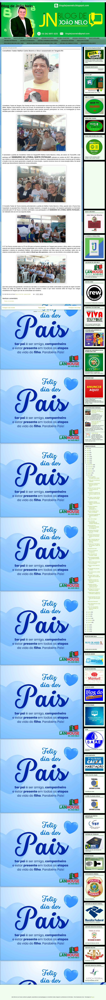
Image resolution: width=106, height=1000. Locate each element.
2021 (88, 456)
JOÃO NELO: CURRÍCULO (32, 38)
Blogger (92, 997)
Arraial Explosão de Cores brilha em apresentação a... (94, 598)
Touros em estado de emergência (93, 551)
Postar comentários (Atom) (43, 311)
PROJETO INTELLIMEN (94, 38)
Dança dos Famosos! (93, 601)
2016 (88, 627)
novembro (90, 466)
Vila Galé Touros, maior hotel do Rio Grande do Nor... (94, 576)
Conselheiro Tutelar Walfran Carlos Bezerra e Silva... (94, 503)
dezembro (90, 464)
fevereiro (90, 620)
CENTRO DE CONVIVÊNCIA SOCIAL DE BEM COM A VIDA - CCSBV (42, 43)
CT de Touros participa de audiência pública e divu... (94, 516)
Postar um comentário (9, 301)
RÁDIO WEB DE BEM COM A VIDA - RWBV (14, 43)
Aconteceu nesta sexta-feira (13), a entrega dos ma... (93, 531)
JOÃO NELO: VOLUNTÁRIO (63, 38)
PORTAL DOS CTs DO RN (82, 40)
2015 (88, 629)
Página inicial (7, 38)
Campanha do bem (92, 548)
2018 (88, 463)
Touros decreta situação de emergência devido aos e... (93, 559)
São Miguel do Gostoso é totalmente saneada (94, 589)
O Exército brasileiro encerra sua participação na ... (92, 508)
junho (89, 612)
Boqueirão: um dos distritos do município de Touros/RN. (97, 411)
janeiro (89, 622)
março (89, 618)
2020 (88, 458)
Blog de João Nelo (17, 6)
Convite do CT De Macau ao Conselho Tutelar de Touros (94, 545)
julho (89, 475)
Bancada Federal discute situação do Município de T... (94, 536)
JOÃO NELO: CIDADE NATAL (79, 38)
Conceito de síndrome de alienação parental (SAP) (94, 485)
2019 (88, 461)
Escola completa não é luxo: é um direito (93, 511)
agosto (89, 473)
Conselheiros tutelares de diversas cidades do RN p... (94, 494)
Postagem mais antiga (74, 307)
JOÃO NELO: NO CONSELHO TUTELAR (69, 43)
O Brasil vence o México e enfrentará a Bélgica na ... (94, 594)
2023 (88, 452)
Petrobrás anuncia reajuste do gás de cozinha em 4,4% (93, 586)
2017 (88, 625)
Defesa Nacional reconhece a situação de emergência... (93, 527)
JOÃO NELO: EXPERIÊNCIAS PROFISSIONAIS (48, 40)
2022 (88, 454)
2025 (88, 448)
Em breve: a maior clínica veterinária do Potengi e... (94, 498)
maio (89, 614)
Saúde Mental (94, 433)
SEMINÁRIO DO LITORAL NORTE (88, 43)
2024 (88, 450)
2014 (88, 631)
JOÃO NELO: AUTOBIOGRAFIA (27, 40)
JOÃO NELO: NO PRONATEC (10, 40)
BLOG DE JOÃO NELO (19, 38)
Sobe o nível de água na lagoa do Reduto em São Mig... (93, 541)
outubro (90, 468)
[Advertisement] (91, 184)
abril (89, 616)
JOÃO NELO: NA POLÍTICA (47, 38)
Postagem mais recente (8, 307)
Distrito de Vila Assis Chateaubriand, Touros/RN (96, 423)
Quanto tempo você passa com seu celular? (94, 562)
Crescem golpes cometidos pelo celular (93, 477)
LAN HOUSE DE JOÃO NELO (67, 40)
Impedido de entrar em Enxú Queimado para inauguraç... (93, 581)
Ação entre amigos (92, 519)
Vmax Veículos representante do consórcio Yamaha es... (94, 522)
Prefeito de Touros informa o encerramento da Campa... (94, 489)
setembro (90, 471)
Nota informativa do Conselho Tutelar (92, 554)
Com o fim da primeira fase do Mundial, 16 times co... (93, 608)
